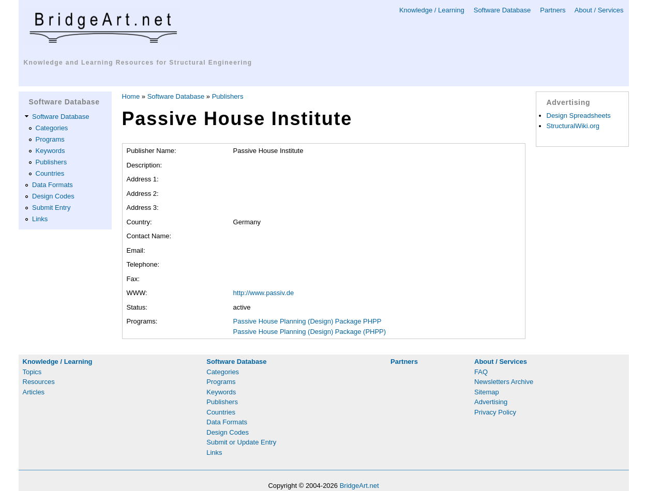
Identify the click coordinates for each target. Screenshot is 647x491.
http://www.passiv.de (263, 293)
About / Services (599, 10)
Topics (32, 372)
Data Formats (52, 185)
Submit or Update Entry (241, 442)
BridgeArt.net (359, 485)
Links (40, 219)
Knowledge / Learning (431, 10)
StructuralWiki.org (573, 126)
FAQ (481, 372)
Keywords (50, 151)
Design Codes (53, 196)
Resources (39, 382)
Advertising (490, 402)
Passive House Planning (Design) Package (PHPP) (309, 331)
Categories (52, 128)
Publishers (51, 162)
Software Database (502, 10)
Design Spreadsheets (579, 115)
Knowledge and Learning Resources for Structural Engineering (138, 62)
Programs (50, 139)
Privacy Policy (495, 412)
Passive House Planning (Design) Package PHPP (307, 321)
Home (131, 96)
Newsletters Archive (503, 382)
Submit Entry (51, 207)
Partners (552, 10)
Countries (50, 173)
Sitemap (486, 392)
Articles (34, 392)
